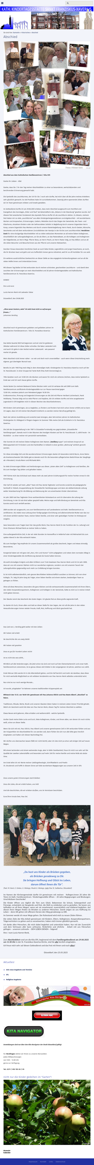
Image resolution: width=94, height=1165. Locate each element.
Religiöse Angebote (13, 980)
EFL (7, 975)
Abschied (35, 33)
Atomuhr (6, 1151)
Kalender (7, 1153)
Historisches (25, 33)
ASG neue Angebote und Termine (19, 970)
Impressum (33, 1162)
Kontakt (43, 1162)
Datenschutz (60, 1162)
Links (51, 1162)
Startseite (16, 33)
